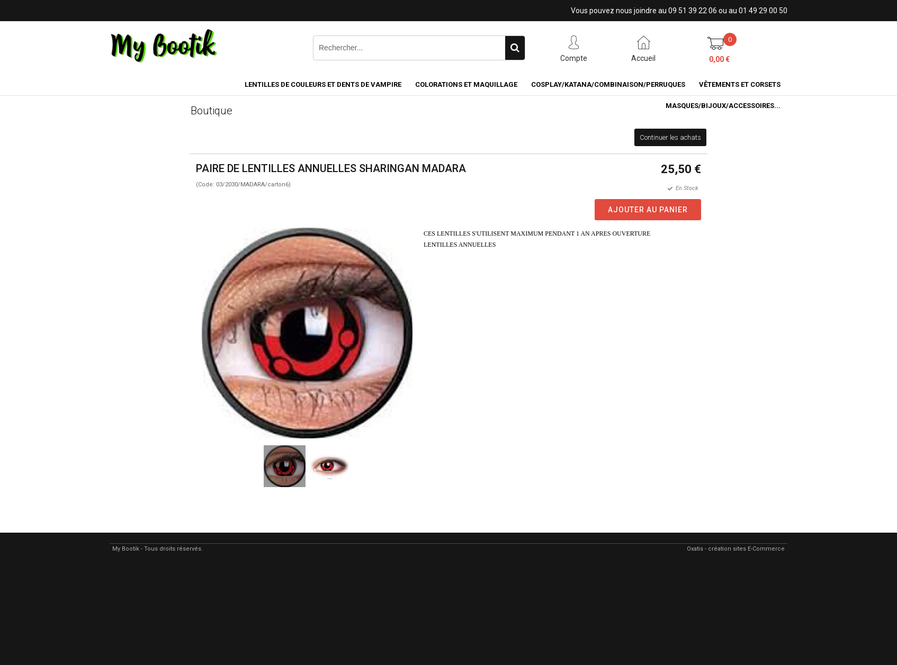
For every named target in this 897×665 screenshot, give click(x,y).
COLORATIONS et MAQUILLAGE (466, 84)
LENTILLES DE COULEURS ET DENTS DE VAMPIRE (323, 84)
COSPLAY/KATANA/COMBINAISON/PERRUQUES (608, 84)
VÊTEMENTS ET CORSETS (740, 84)
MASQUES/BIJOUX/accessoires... (723, 106)
